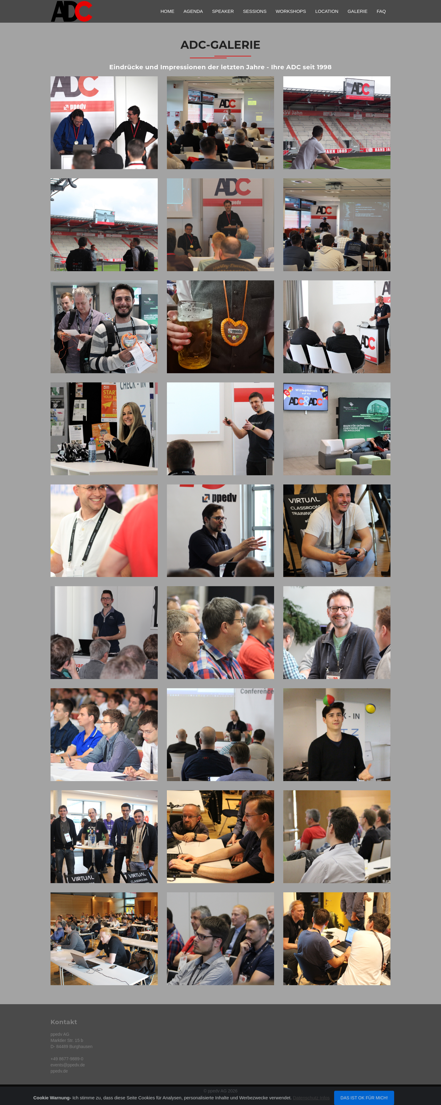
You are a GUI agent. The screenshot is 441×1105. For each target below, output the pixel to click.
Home (167, 11)
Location (326, 11)
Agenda (193, 11)
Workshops (291, 11)
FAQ (381, 11)
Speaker (223, 11)
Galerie (358, 11)
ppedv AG (217, 1090)
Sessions (254, 11)
